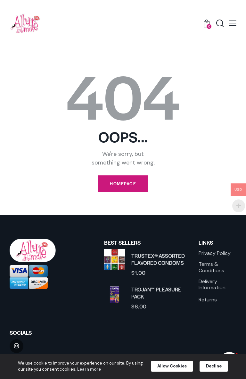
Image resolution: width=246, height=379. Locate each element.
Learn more (102, 369)
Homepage (123, 184)
